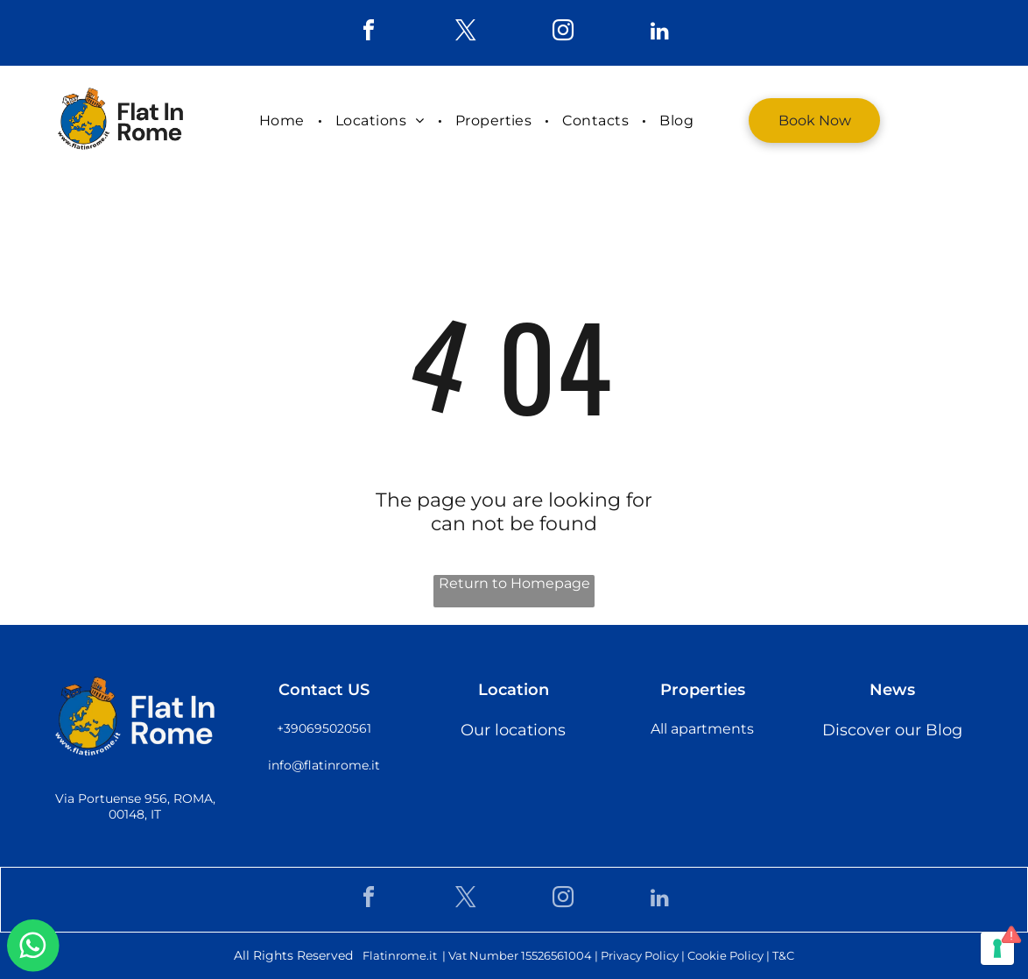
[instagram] (563, 33)
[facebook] (368, 33)
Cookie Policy (725, 955)
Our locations (513, 730)
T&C (783, 955)
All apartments (702, 728)
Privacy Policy (640, 955)
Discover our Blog (892, 730)
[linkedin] (660, 33)
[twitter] (466, 33)
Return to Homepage (514, 583)
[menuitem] (284, 120)
